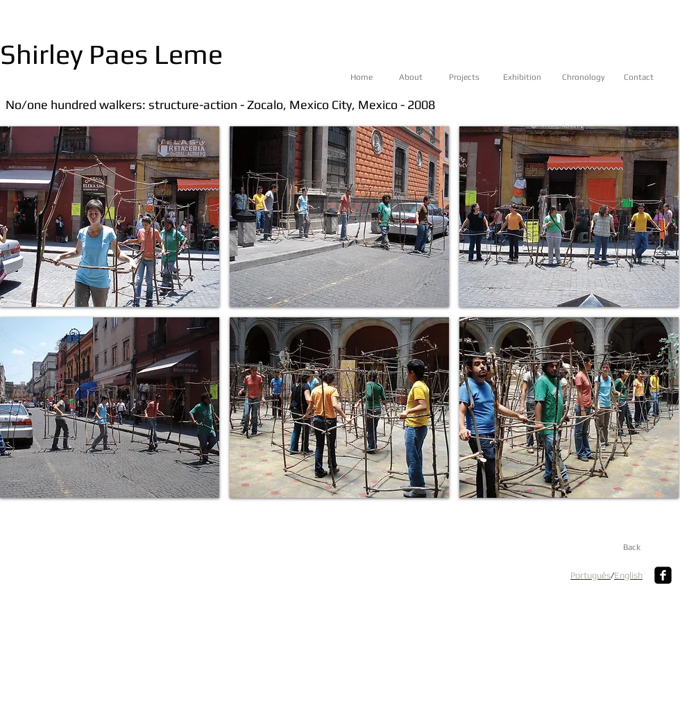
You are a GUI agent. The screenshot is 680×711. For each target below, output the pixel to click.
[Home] (378, 77)
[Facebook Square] (663, 575)
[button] (109, 216)
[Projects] (477, 77)
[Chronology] (590, 77)
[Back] (631, 547)
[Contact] (652, 77)
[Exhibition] (531, 77)
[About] (427, 77)
